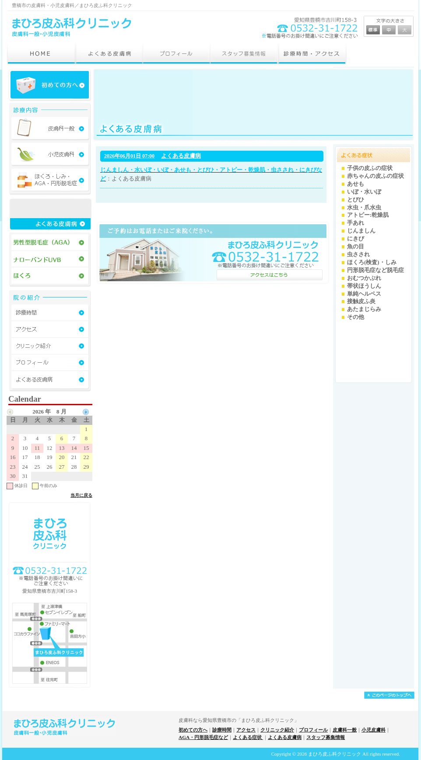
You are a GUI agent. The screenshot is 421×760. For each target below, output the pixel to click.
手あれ (355, 223)
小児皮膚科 (373, 729)
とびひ (355, 200)
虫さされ (358, 254)
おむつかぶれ (364, 278)
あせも (355, 184)
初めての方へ (193, 729)
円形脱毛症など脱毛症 (375, 270)
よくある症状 (248, 737)
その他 (355, 317)
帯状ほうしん (364, 286)
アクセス (246, 729)
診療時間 (222, 729)
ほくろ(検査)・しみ (371, 262)
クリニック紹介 (277, 729)
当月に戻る (81, 495)
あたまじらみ (364, 309)
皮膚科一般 (345, 729)
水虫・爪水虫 (364, 208)
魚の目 (355, 247)
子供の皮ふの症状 (370, 168)
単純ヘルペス (364, 294)
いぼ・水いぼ (364, 192)
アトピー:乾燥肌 (368, 215)
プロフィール (313, 729)
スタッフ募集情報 (325, 737)
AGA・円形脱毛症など (203, 737)
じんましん (361, 231)
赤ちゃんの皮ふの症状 (375, 176)
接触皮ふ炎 (361, 301)
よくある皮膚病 (181, 156)
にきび (355, 239)
